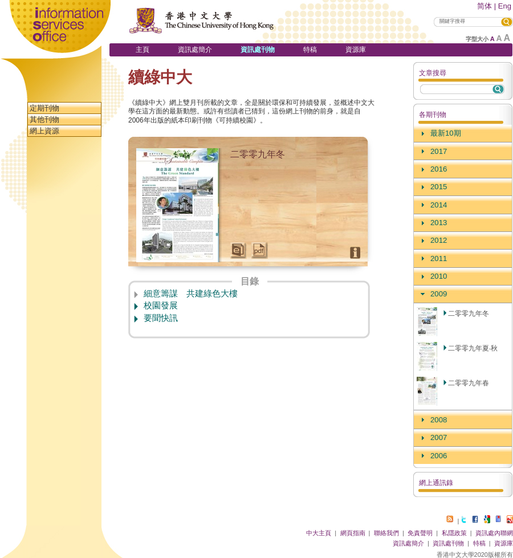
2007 (438, 437)
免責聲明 (420, 533)
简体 (484, 6)
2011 (438, 258)
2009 (438, 294)
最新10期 (445, 133)
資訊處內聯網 (494, 533)
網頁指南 (352, 533)
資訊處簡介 (195, 50)
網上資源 (44, 131)
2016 (438, 169)
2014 (438, 205)
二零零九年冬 (468, 313)
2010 (438, 276)
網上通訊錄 (436, 483)
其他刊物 (44, 119)
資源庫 (355, 50)
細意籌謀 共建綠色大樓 (191, 293)
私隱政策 (454, 533)
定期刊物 (44, 108)
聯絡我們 (386, 533)
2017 (438, 151)
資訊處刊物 (258, 50)
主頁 (142, 50)
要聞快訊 (161, 318)
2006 (438, 455)
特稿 (310, 50)
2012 (438, 240)
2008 (438, 420)
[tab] (463, 133)
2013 (438, 222)
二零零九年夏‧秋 (473, 348)
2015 (438, 186)
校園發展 (161, 305)
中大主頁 (318, 533)
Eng (504, 6)
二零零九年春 (468, 383)
